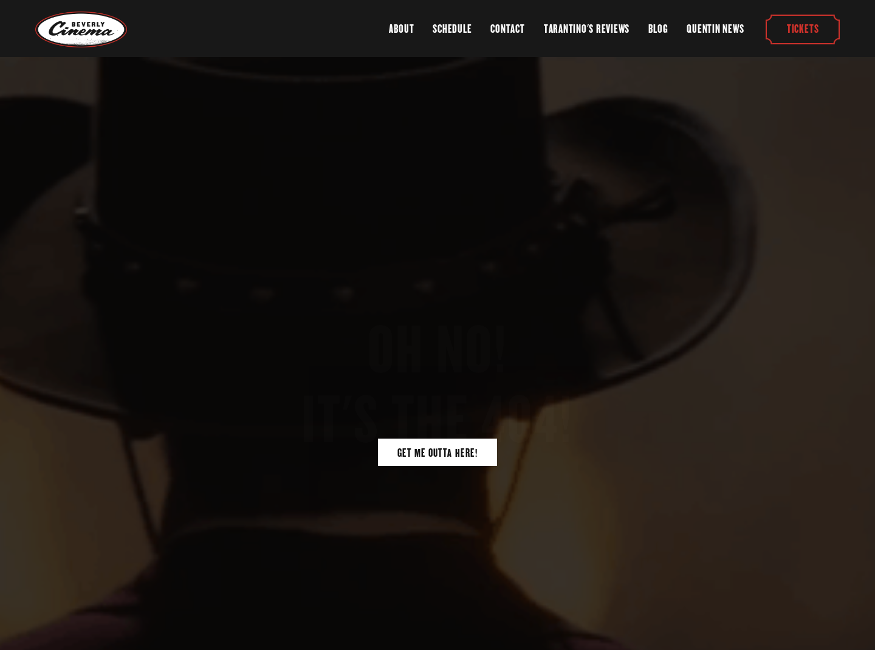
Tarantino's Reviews (587, 28)
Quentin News (715, 28)
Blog (658, 28)
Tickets (802, 28)
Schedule (452, 28)
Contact (507, 28)
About (401, 28)
